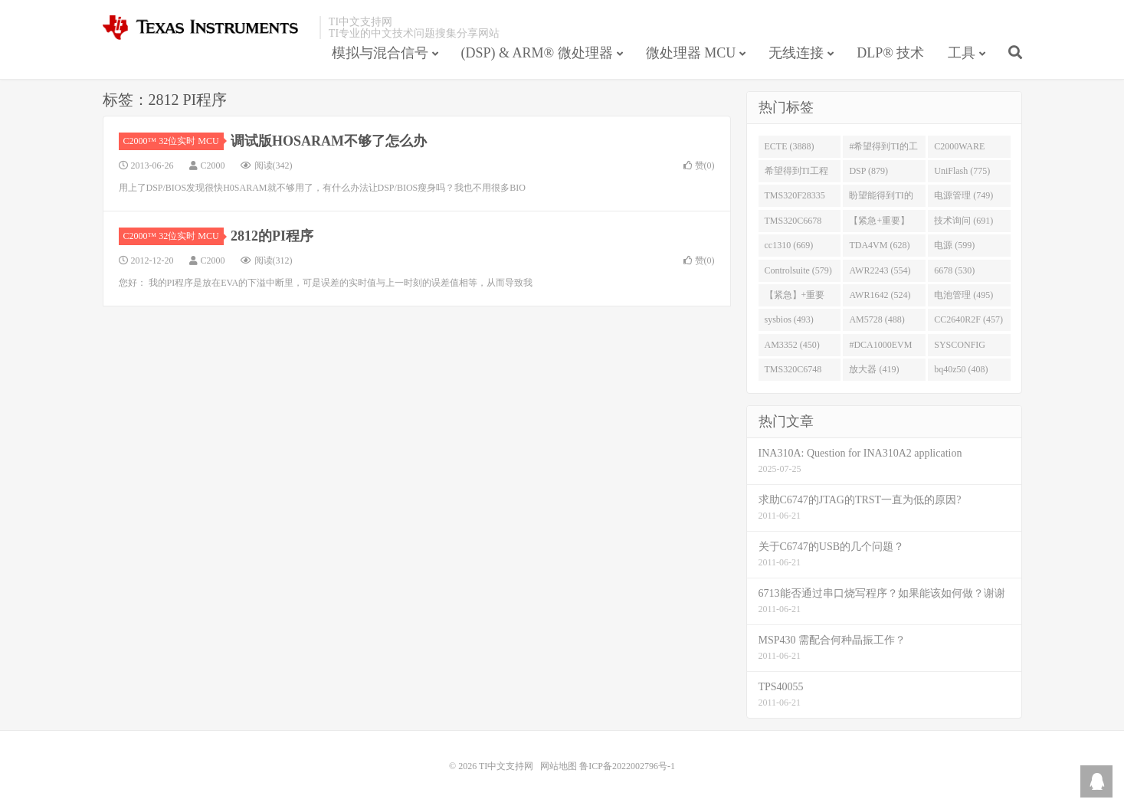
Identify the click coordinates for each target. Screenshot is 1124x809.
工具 (961, 53)
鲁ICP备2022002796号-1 (627, 766)
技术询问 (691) (963, 220)
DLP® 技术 (890, 53)
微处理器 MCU (691, 53)
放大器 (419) (874, 369)
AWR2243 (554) (879, 270)
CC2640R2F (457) (968, 319)
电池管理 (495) (963, 295)
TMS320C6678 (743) (793, 223)
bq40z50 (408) (961, 369)
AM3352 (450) (792, 344)
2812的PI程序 (272, 236)
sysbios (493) (789, 319)
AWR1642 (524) (879, 295)
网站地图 (558, 766)
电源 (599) (954, 245)
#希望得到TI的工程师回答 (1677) (883, 149)
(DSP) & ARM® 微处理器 (537, 53)
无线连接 (796, 53)
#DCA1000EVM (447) (880, 347)
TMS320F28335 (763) (795, 198)
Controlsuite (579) (798, 270)
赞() (699, 165)
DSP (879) (868, 170)
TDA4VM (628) (879, 245)
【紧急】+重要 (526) (795, 298)
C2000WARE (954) (959, 149)
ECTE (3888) (789, 146)
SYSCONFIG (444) (959, 347)
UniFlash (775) (962, 170)
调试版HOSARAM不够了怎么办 (329, 141)
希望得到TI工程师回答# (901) (796, 173)
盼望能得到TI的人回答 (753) (881, 198)
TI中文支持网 (207, 27)
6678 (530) (954, 270)
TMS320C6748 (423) (793, 372)
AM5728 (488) (876, 319)
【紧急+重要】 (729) (879, 223)
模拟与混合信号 (380, 53)
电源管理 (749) (963, 195)
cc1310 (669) (789, 245)
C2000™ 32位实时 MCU (173, 141)
